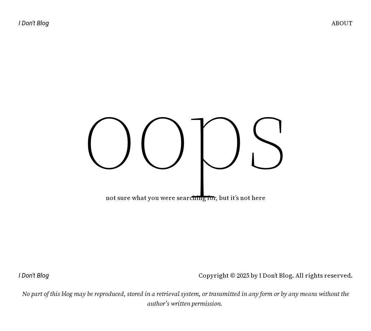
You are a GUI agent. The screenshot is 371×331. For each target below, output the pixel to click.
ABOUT (342, 23)
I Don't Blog (33, 23)
